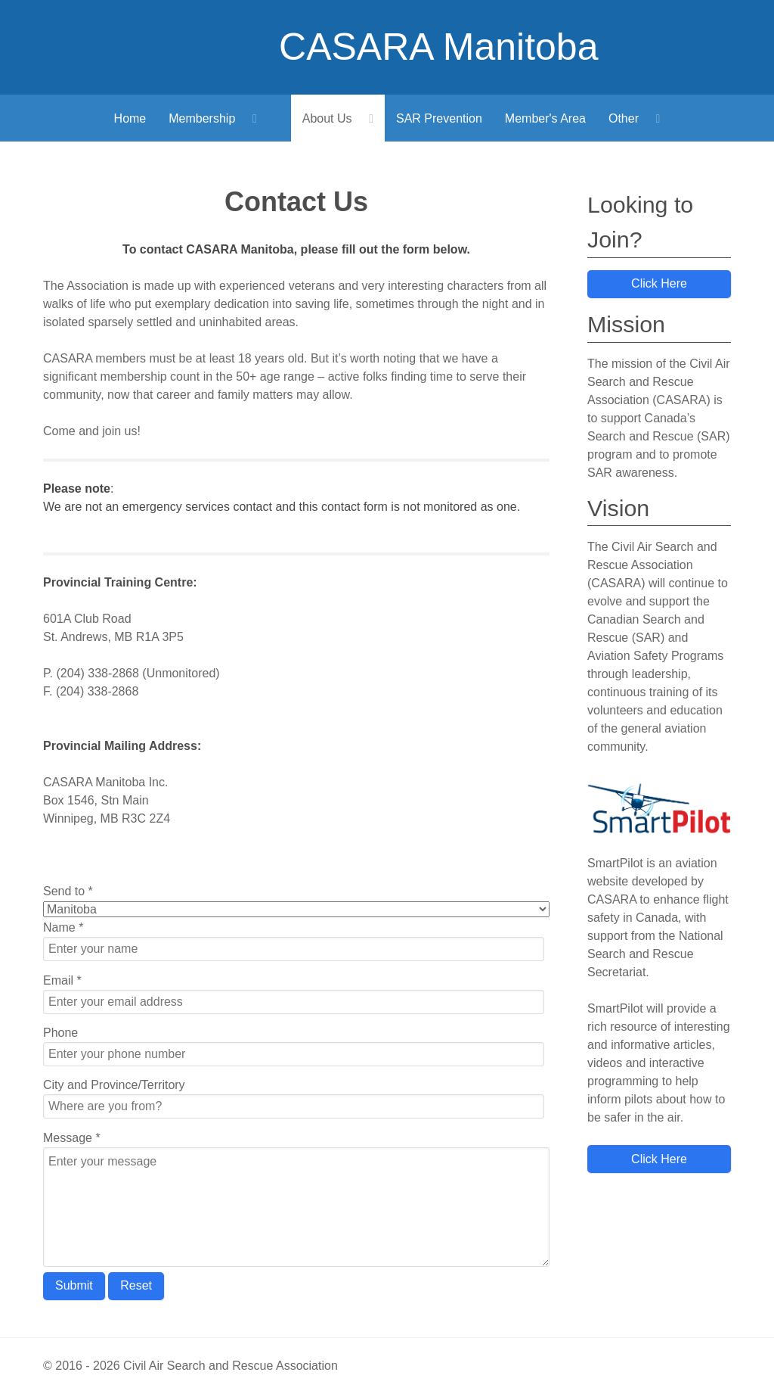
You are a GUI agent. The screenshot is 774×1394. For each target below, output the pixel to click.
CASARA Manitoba (438, 47)
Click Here (659, 283)
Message (72, 1137)
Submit (74, 1285)
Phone (60, 1032)
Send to (68, 891)
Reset (136, 1285)
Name (63, 927)
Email (62, 980)
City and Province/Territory (114, 1084)
